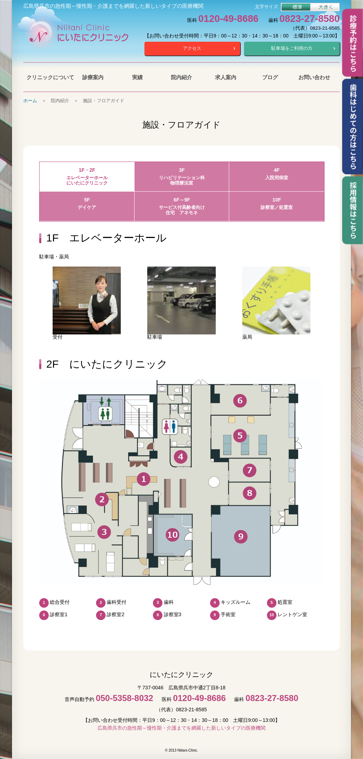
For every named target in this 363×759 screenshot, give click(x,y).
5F (87, 203)
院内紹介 (181, 77)
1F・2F (87, 176)
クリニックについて (48, 77)
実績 (137, 77)
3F (182, 176)
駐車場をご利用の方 (292, 48)
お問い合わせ (314, 77)
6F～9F (182, 206)
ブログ (270, 77)
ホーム (30, 100)
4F (276, 173)
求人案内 (225, 77)
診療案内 (92, 77)
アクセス (192, 48)
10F (276, 203)
